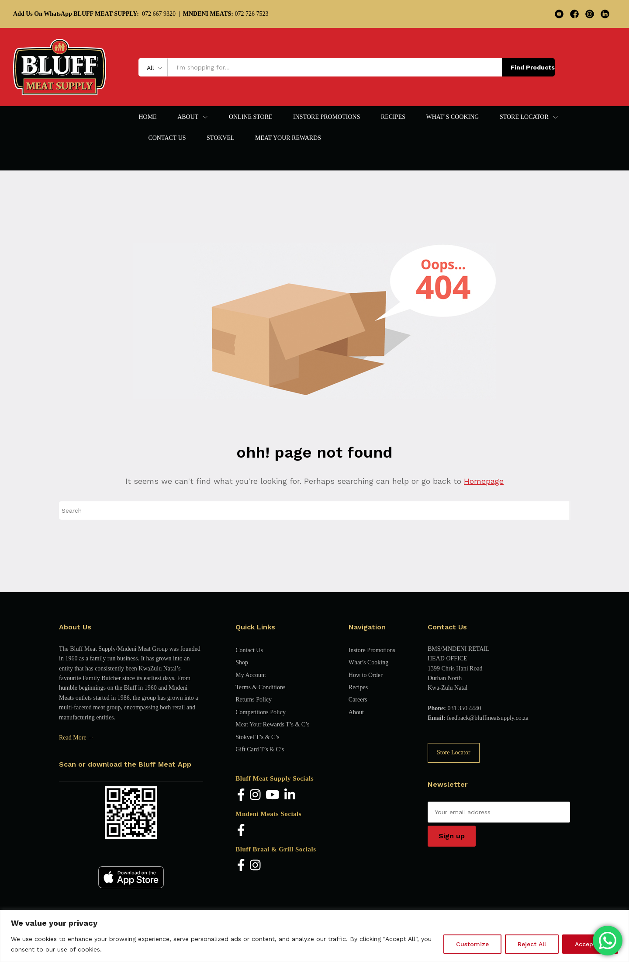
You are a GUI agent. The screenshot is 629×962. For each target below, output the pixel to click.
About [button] (187, 117)
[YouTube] (273, 795)
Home (147, 117)
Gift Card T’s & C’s (259, 749)
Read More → (76, 737)
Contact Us (167, 138)
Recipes (393, 117)
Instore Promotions (326, 117)
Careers (358, 699)
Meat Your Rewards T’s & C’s (272, 724)
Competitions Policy (260, 712)
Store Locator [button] (524, 117)
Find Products (533, 67)
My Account (250, 675)
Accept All (590, 944)
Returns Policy (253, 699)
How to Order (366, 675)
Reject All (532, 944)
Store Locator (453, 752)
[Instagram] (255, 795)
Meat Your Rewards (288, 138)
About (356, 712)
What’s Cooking (452, 117)
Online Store (251, 117)
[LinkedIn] (289, 795)
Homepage (484, 481)
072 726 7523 (226, 13)
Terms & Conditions (260, 687)
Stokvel (221, 138)
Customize (472, 944)
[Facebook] (241, 795)
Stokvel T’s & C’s (257, 737)
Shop (241, 662)
